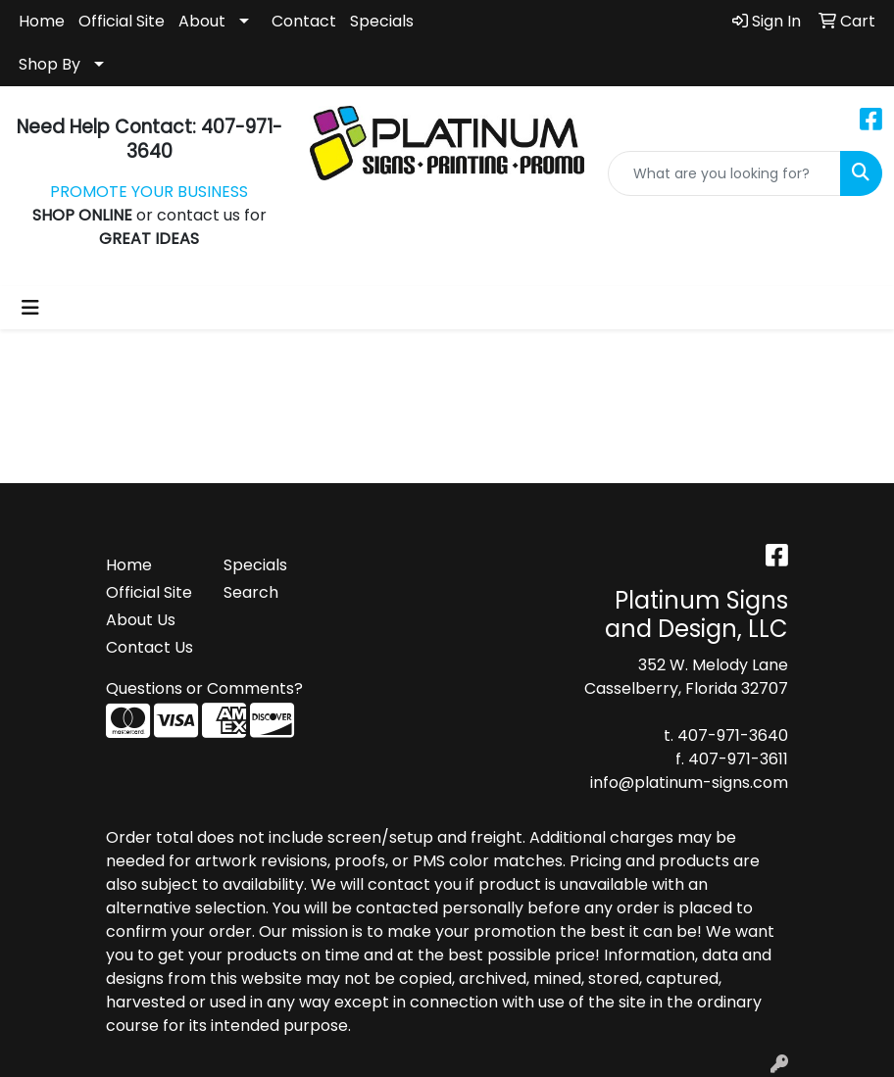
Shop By (49, 64)
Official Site (121, 21)
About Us (140, 620)
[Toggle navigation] (30, 307)
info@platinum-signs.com (689, 782)
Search (251, 592)
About (201, 21)
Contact (304, 21)
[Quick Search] (724, 173)
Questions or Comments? (204, 688)
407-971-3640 (732, 735)
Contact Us (149, 647)
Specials (382, 21)
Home (42, 21)
